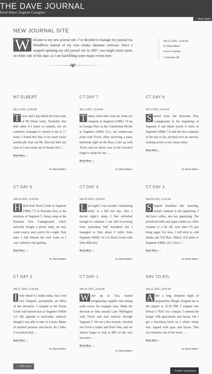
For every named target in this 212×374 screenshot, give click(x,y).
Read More (20, 155)
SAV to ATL (158, 276)
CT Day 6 (155, 97)
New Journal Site (41, 30)
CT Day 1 (89, 276)
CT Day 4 (89, 187)
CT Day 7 (89, 97)
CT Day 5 (22, 187)
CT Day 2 (22, 276)
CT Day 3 (155, 187)
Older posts (23, 366)
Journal (176, 51)
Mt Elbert (25, 97)
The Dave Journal (42, 6)
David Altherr (173, 46)
